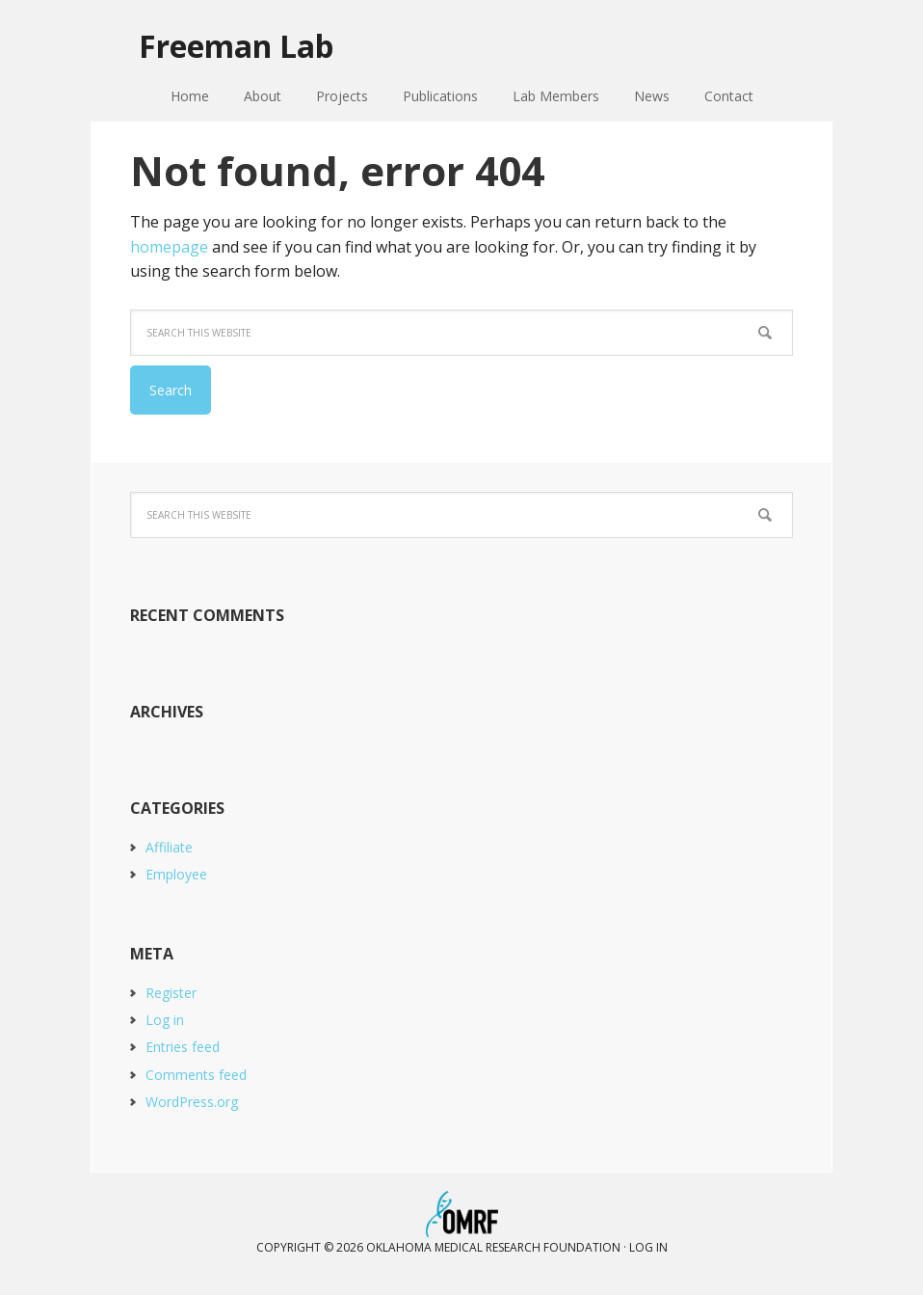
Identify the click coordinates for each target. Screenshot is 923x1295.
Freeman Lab (236, 45)
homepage (169, 246)
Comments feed (196, 1075)
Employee (176, 874)
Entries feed (182, 1047)
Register (171, 993)
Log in (164, 1020)
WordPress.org (191, 1102)
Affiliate (169, 847)
